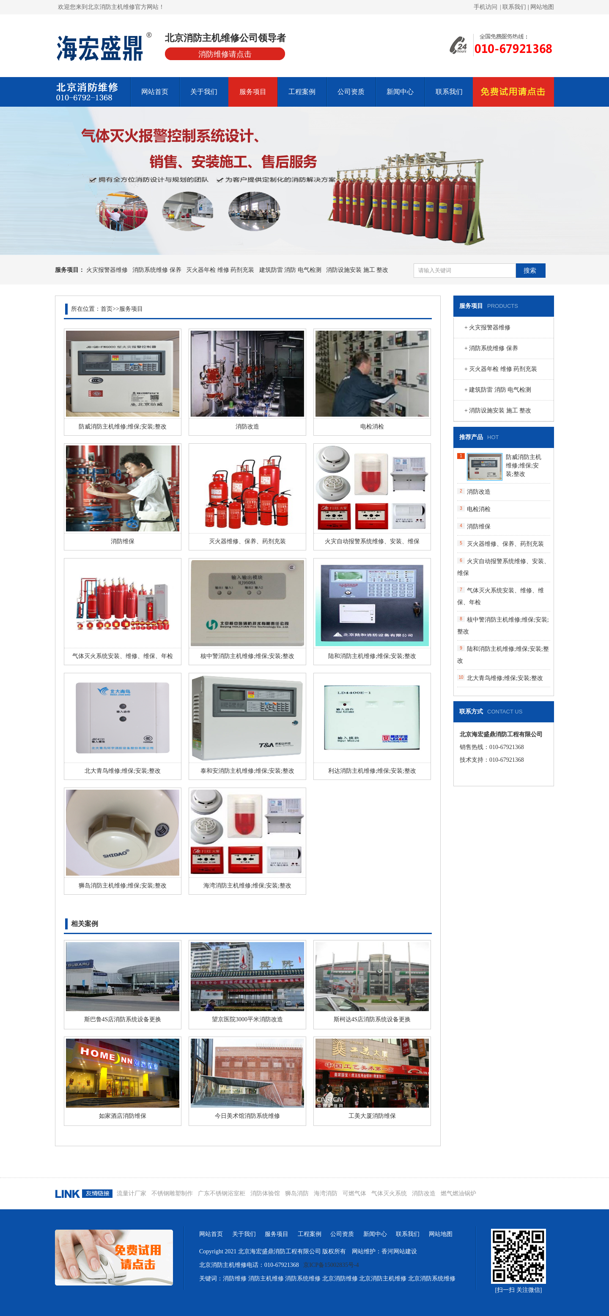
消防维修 (235, 1278)
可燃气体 (354, 1193)
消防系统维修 (303, 1278)
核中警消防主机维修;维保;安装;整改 (247, 656)
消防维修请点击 (225, 54)
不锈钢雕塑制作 (172, 1193)
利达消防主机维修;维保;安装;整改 (372, 771)
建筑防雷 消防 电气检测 (290, 270)
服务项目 (252, 91)
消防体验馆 (265, 1193)
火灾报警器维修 (107, 270)
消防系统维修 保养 (156, 270)
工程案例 (301, 91)
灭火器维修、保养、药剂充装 (247, 541)
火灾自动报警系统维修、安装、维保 (372, 541)
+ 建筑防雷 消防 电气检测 (497, 390)
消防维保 (122, 541)
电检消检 (372, 426)
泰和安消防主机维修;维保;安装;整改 (247, 771)
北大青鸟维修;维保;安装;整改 (123, 771)
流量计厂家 (131, 1193)
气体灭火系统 (389, 1193)
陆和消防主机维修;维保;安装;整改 (372, 656)
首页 (106, 309)
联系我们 (449, 91)
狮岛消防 (297, 1193)
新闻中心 (400, 91)
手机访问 (485, 7)
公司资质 (351, 91)
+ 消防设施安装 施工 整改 (497, 410)
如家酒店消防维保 (122, 1116)
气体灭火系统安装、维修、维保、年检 (122, 656)
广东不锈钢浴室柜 (221, 1193)
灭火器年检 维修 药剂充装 (220, 270)
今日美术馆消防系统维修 (247, 1116)
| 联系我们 (514, 7)
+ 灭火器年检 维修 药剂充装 (500, 369)
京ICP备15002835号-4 (331, 1265)
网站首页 (154, 91)
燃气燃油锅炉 (458, 1193)
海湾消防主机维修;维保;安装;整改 (247, 885)
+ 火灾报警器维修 (487, 327)
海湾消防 (325, 1193)
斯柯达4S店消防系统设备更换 (372, 1019)
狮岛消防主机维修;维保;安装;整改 (123, 885)
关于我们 (203, 91)
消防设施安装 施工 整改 (357, 270)
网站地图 (542, 7)
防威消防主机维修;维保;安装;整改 (123, 426)
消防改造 (247, 426)
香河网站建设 (399, 1251)
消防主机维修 (266, 1278)
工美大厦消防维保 (372, 1116)
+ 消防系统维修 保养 (491, 348)
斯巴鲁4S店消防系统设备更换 (123, 1019)
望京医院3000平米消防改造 (247, 1019)
